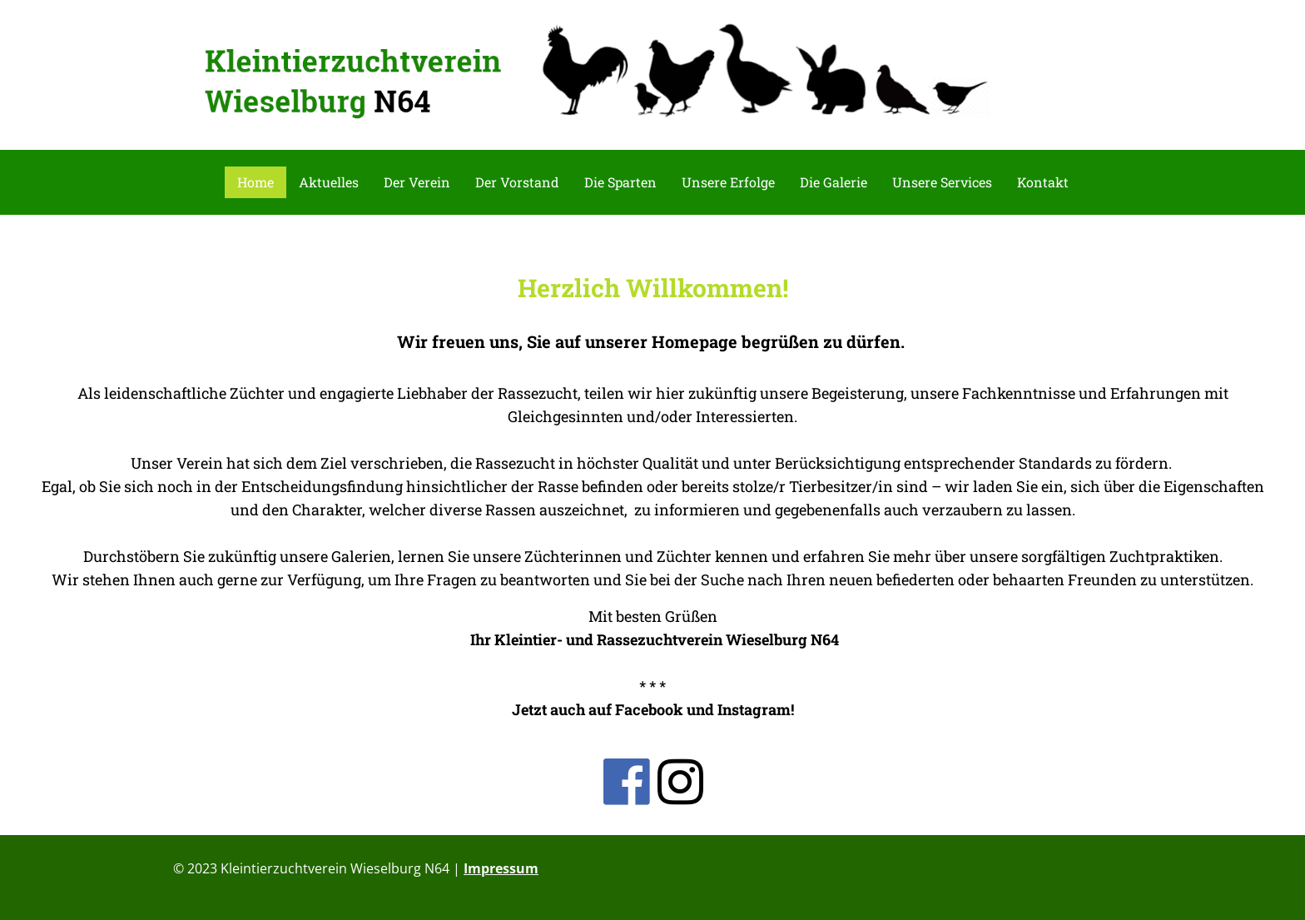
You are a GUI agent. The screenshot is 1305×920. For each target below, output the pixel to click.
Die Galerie (833, 182)
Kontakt (1043, 182)
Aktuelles (329, 182)
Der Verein (417, 182)
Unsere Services (942, 182)
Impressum (501, 868)
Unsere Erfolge (728, 182)
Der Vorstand (517, 182)
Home (255, 182)
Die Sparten (620, 182)
